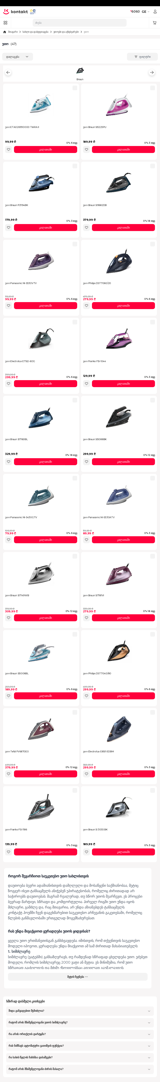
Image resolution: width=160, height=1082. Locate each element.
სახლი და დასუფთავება (35, 31)
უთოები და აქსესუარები (66, 31)
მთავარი (12, 31)
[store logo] (15, 11)
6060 (135, 11)
